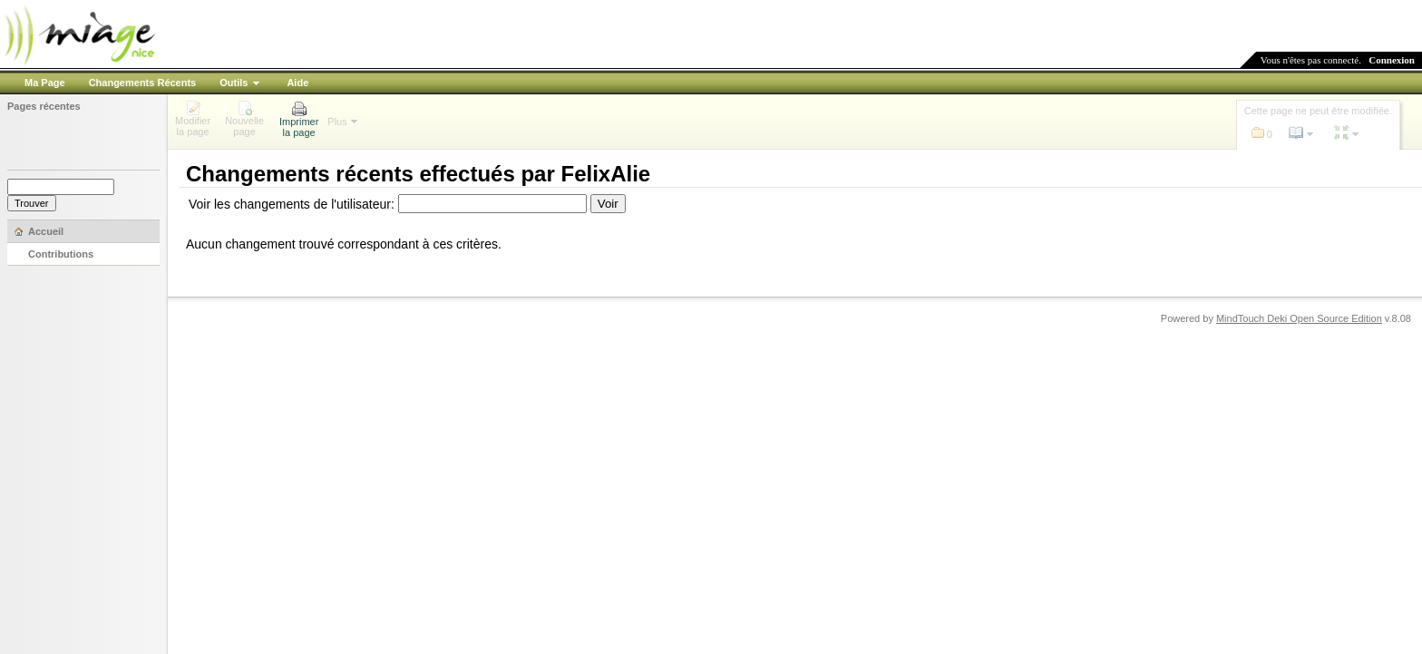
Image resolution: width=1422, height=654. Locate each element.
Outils (233, 82)
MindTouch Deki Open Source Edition (1299, 318)
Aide (297, 82)
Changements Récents (143, 82)
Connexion (1391, 59)
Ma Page (44, 82)
